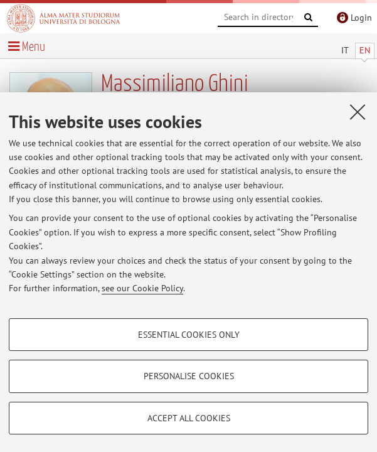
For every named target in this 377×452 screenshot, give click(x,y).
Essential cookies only (189, 334)
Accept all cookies (188, 418)
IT (345, 50)
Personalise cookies (189, 376)
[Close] (358, 112)
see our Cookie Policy (142, 288)
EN (364, 50)
